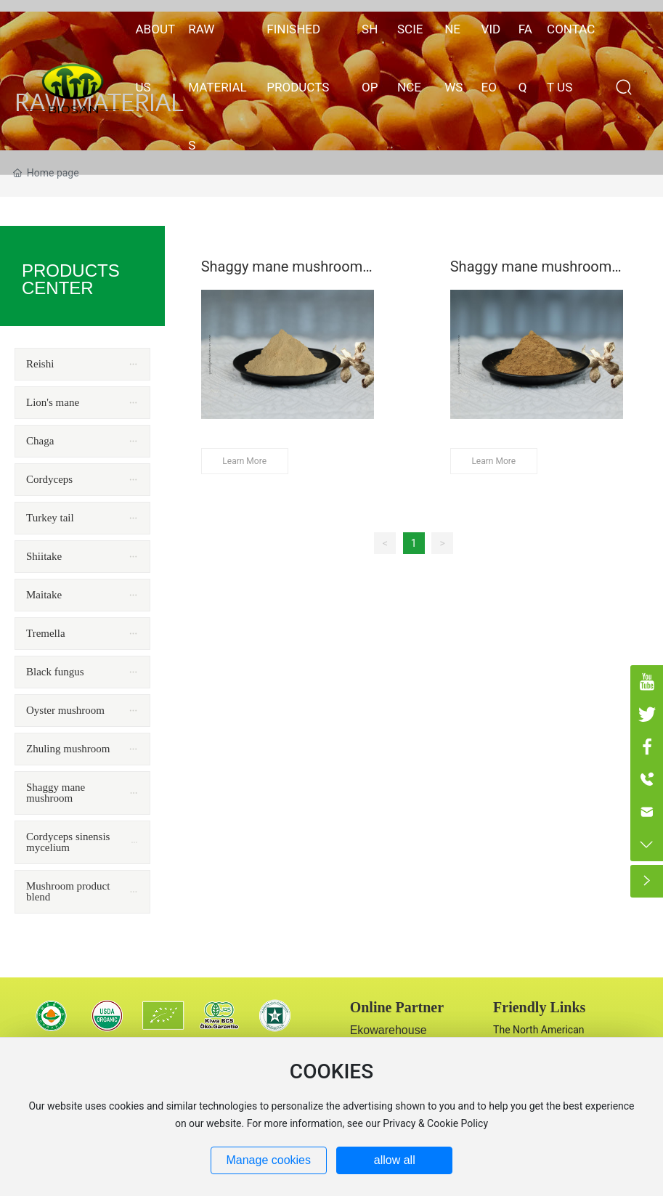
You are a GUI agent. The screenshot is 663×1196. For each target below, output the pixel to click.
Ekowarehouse (388, 1030)
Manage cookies (268, 1160)
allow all (394, 1160)
